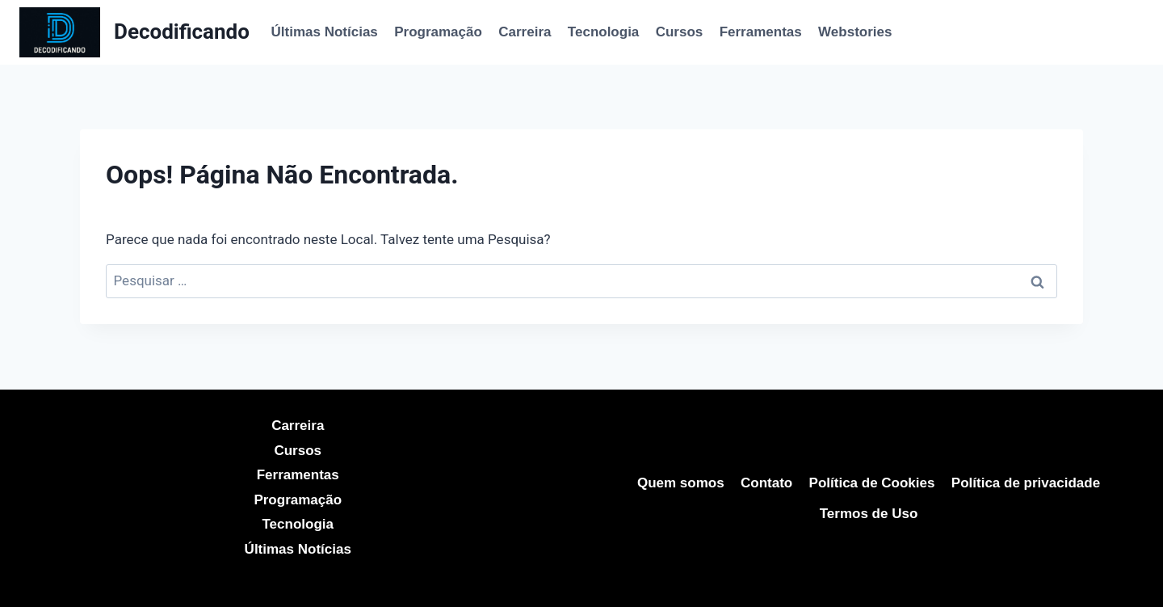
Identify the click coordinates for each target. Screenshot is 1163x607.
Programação (438, 32)
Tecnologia (603, 32)
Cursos (679, 32)
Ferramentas (761, 32)
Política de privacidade (1025, 483)
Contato (766, 483)
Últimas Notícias (324, 32)
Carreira (524, 32)
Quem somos (680, 483)
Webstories (855, 32)
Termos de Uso (869, 513)
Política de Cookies (872, 483)
